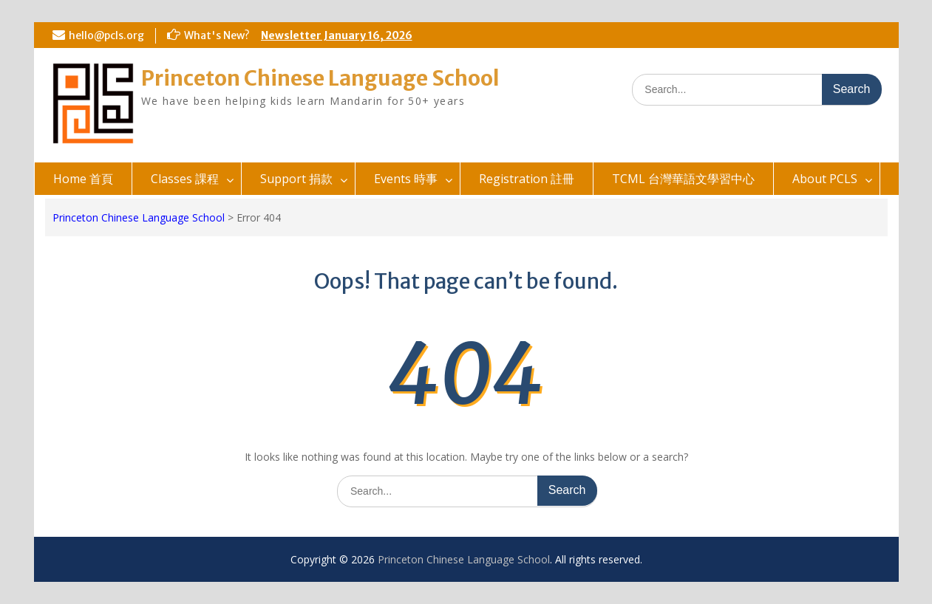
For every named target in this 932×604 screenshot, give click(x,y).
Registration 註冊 (526, 179)
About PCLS (824, 179)
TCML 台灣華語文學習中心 (683, 179)
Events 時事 (406, 179)
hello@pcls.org (106, 35)
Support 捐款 (296, 179)
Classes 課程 (185, 179)
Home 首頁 (83, 179)
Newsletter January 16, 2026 (336, 35)
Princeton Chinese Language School (320, 78)
